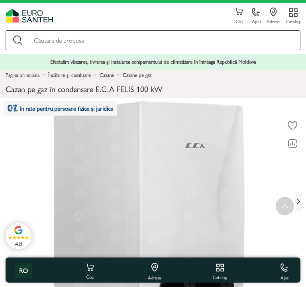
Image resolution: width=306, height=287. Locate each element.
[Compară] (292, 143)
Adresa (273, 16)
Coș (239, 16)
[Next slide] (298, 201)
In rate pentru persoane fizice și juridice (60, 108)
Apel (256, 16)
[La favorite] (292, 126)
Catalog (293, 21)
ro (23, 270)
